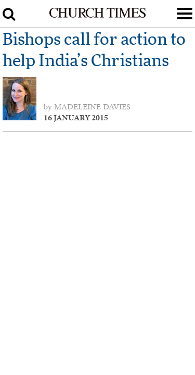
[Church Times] (97, 15)
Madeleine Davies (92, 107)
